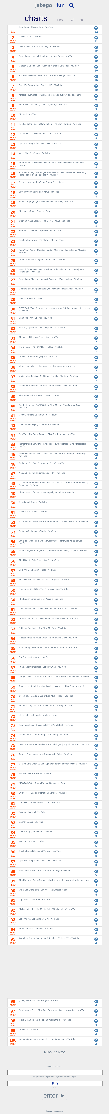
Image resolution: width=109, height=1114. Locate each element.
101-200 (59, 1052)
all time (77, 19)
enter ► (54, 1095)
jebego (43, 5)
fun (60, 5)
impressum (58, 1111)
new (59, 19)
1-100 (48, 1052)
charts (36, 18)
